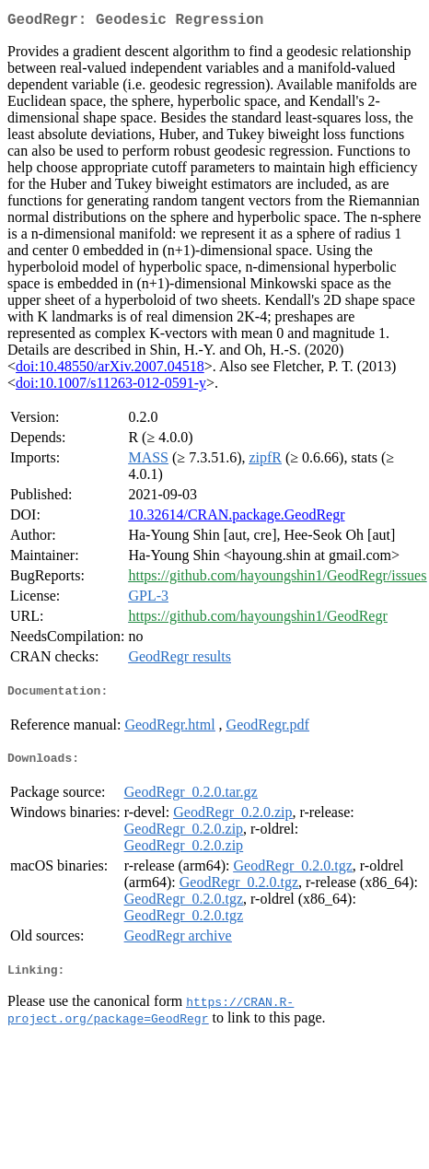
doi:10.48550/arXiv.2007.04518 (110, 370)
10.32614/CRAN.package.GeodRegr (236, 518)
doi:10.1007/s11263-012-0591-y (111, 386)
